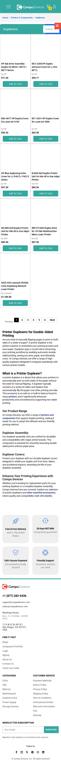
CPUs (5, 680)
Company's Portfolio (12, 646)
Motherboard (9, 693)
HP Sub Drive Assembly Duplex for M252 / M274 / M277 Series (14, 66)
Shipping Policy (40, 693)
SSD (4, 685)
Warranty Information (44, 706)
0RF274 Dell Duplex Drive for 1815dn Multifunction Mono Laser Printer (44, 231)
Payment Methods (42, 680)
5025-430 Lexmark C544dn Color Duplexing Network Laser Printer (14, 286)
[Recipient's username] (30, 729)
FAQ (35, 711)
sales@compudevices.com (15, 606)
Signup (5, 655)
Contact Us (8, 663)
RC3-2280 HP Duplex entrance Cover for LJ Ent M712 (44, 66)
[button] (54, 6)
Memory (6, 689)
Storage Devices (10, 706)
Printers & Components (22, 17)
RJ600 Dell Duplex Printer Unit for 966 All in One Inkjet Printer (46, 176)
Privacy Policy (40, 689)
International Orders (43, 702)
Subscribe (51, 730)
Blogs (5, 642)
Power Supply (9, 702)
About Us (7, 659)
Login (5, 651)
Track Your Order (10, 668)
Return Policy (39, 685)
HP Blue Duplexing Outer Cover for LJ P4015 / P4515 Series (15, 176)
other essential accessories (41, 492)
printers (13, 396)
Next (52, 320)
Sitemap (37, 715)
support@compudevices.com (16, 602)
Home (5, 17)
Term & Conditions (42, 698)
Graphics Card (9, 698)
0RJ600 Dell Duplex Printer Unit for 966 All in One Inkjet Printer (15, 231)
